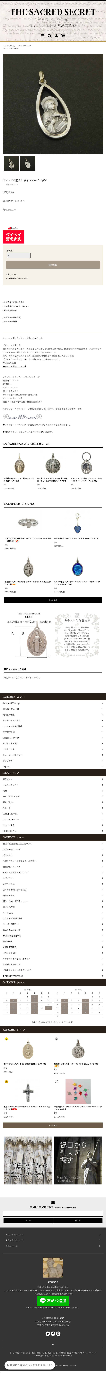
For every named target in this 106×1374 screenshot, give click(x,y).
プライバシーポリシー (87, 1353)
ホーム (6, 49)
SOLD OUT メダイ (25, 46)
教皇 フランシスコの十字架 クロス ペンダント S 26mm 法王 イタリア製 (27, 1107)
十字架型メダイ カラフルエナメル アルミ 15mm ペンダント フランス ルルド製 (78, 1107)
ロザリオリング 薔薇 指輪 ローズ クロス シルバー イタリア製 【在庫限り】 (28, 539)
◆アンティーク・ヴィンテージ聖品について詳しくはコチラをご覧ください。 (37, 424)
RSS (64, 1356)
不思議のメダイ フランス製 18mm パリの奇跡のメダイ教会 (19, 479)
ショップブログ (55, 1356)
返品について (11, 274)
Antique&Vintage (10, 46)
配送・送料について (39, 1353)
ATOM (69, 1356)
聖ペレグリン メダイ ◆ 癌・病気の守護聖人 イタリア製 (25, 1064)
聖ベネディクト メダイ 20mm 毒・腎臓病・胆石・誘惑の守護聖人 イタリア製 (52, 479)
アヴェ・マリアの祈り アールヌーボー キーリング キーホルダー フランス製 (86, 479)
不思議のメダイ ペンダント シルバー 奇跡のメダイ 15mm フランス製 (28, 583)
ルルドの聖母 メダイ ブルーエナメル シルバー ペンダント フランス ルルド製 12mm (77, 583)
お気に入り (9, 209)
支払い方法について (23, 1353)
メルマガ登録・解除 (41, 1356)
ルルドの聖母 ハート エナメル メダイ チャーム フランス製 (76, 538)
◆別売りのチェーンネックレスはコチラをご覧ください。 (28, 431)
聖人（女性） (15, 49)
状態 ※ (6, 401)
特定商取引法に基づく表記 (17, 278)
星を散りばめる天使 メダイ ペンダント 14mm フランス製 (76, 1065)
